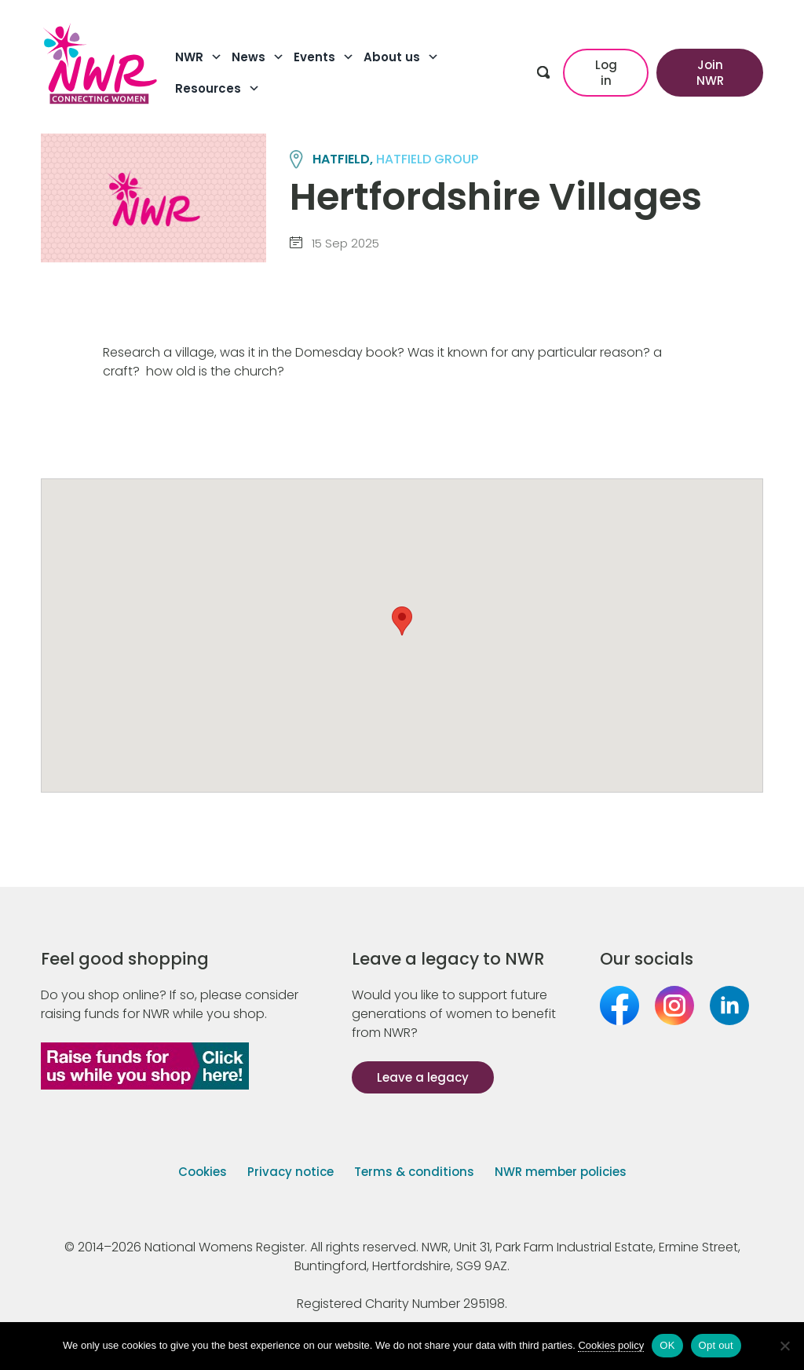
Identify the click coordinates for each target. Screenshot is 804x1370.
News (258, 57)
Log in (606, 73)
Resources (217, 88)
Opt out (716, 1345)
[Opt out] (784, 1346)
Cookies (202, 1171)
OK (667, 1345)
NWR (198, 57)
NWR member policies (561, 1171)
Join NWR (710, 73)
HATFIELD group (427, 159)
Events (324, 57)
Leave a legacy (423, 1077)
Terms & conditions (414, 1171)
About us (401, 57)
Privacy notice (290, 1171)
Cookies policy (611, 1345)
